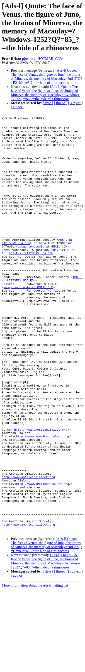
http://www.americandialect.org (40, 492)
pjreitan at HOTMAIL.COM (42, 59)
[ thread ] (60, 103)
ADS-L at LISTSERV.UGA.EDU (31, 281)
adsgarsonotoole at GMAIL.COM (42, 273)
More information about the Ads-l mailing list (35, 668)
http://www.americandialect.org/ (43, 501)
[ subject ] (75, 103)
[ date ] (48, 103)
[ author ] (17, 107)
